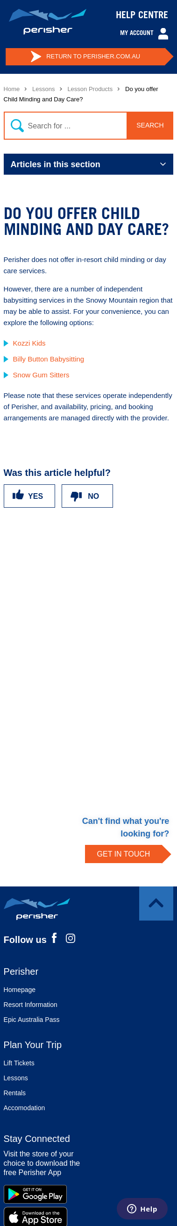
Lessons (43, 88)
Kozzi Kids (29, 343)
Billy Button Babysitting (49, 359)
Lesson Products (90, 88)
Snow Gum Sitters (41, 375)
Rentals (15, 1093)
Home (12, 88)
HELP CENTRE (142, 16)
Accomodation (24, 1108)
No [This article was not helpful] (93, 496)
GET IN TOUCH (123, 854)
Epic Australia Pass (32, 1019)
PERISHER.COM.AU (85, 56)
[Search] (87, 126)
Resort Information (30, 1004)
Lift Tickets (19, 1063)
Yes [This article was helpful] (35, 496)
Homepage (20, 989)
